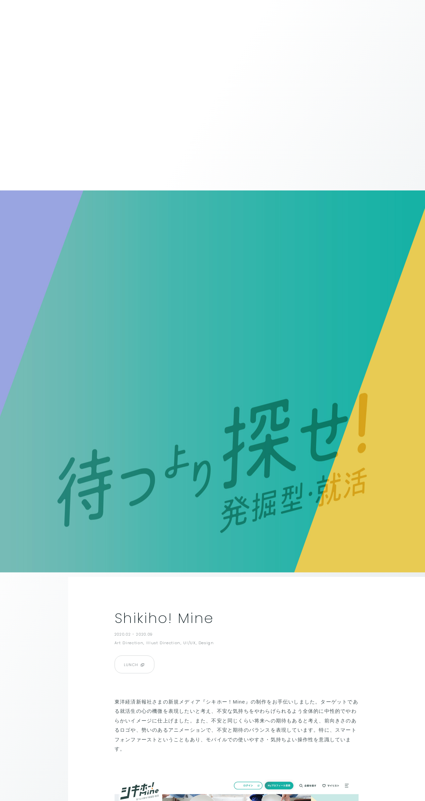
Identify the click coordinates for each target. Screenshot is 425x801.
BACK (26, 14)
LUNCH (134, 664)
